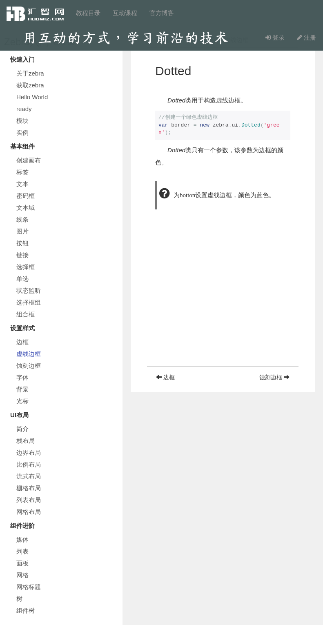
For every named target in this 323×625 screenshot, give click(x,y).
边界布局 (28, 452)
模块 (22, 120)
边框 (22, 341)
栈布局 (25, 440)
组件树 (25, 610)
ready (24, 108)
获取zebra (30, 85)
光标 (22, 401)
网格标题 (28, 586)
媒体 (22, 539)
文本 (22, 183)
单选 (22, 278)
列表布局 (28, 499)
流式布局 (28, 476)
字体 (22, 377)
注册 (306, 37)
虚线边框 (28, 353)
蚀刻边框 (28, 365)
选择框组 (28, 302)
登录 (275, 37)
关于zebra (30, 73)
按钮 (22, 243)
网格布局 (28, 511)
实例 (22, 132)
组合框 (25, 314)
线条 (22, 219)
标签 (22, 172)
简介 (22, 428)
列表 (22, 551)
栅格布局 (28, 488)
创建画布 (28, 160)
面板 (22, 563)
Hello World (32, 96)
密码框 (25, 195)
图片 (22, 231)
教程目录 (88, 12)
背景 (22, 389)
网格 (22, 575)
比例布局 (28, 464)
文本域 (25, 207)
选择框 (25, 266)
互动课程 (125, 12)
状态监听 (28, 290)
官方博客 (161, 12)
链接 (22, 254)
